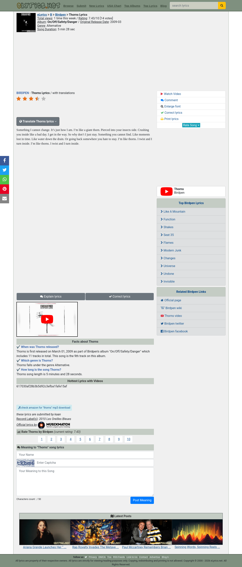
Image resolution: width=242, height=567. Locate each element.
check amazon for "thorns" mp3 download (44, 407)
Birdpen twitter (172, 323)
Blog (163, 5)
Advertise (155, 557)
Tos (109, 557)
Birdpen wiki (171, 308)
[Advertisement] (121, 61)
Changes (168, 258)
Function (168, 219)
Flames (167, 242)
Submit (81, 5)
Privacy (93, 557)
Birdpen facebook (174, 331)
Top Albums (132, 5)
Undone (167, 274)
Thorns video (171, 316)
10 (128, 439)
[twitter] (86, 557)
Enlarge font (171, 106)
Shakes (167, 227)
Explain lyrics (50, 296)
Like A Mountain (173, 211)
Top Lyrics (150, 5)
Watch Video (171, 94)
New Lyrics (96, 5)
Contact (143, 557)
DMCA (102, 557)
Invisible (168, 281)
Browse (68, 5)
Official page (171, 300)
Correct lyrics (119, 296)
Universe (168, 266)
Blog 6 (165, 557)
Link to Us (132, 557)
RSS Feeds (119, 557)
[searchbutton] (222, 5)
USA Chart (114, 5)
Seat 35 (167, 235)
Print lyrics (169, 119)
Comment (169, 100)
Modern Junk (171, 250)
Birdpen (60, 14)
